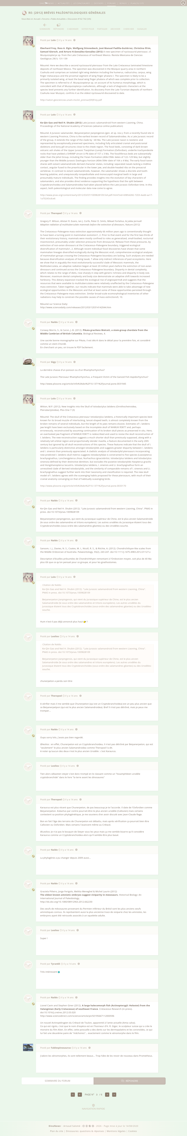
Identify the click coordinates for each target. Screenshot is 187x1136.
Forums (45, 19)
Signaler (142, 26)
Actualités (63, 3)
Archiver (115, 26)
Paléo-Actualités (58, 19)
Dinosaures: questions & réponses (85, 1131)
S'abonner (72, 26)
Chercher (128, 26)
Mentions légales (116, 1131)
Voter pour (88, 26)
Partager (102, 26)
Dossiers (98, 3)
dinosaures (81, 3)
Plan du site (137, 3)
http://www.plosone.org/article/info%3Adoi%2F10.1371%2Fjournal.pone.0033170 (83, 485)
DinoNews (47, 3)
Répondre (58, 26)
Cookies (132, 1131)
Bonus (123, 3)
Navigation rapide (93, 1107)
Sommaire (45, 26)
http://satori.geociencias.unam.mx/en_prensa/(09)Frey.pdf (71, 99)
